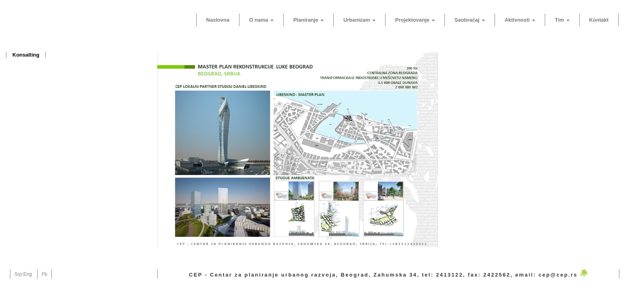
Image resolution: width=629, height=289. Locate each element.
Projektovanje (415, 20)
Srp (18, 274)
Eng (27, 274)
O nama (261, 20)
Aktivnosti (520, 20)
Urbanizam (359, 20)
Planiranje (308, 20)
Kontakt (599, 20)
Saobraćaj (470, 20)
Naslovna (217, 20)
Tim (562, 20)
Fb (44, 274)
